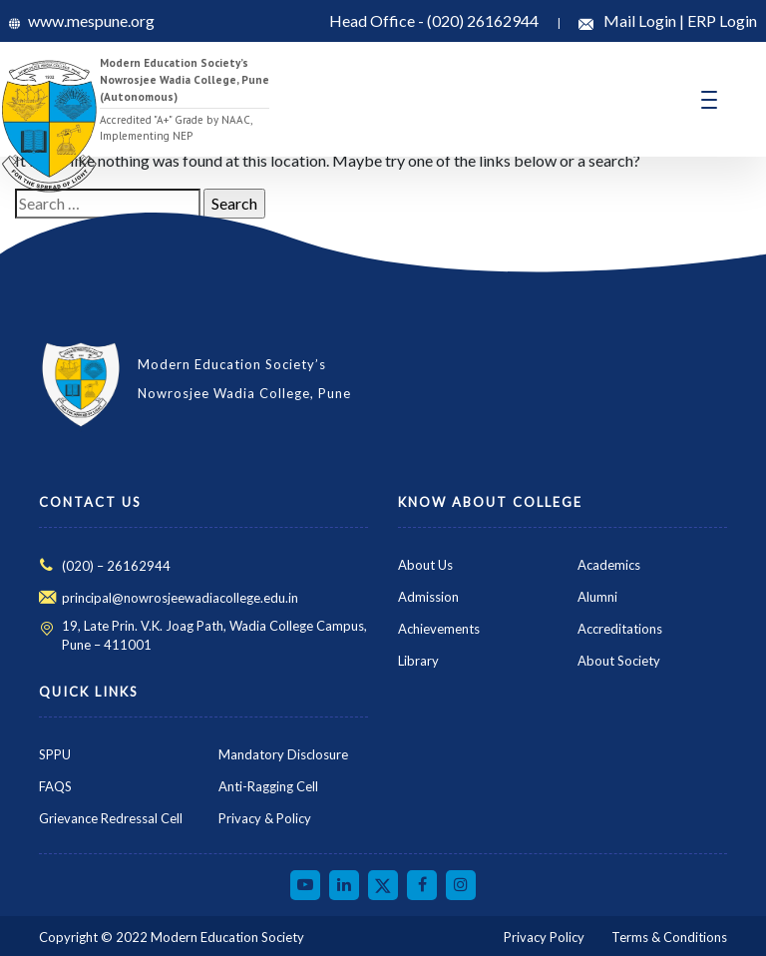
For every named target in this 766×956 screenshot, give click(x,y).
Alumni (597, 597)
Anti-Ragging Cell (268, 786)
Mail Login (641, 20)
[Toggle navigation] (709, 100)
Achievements (439, 629)
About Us (425, 565)
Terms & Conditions (669, 937)
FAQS (55, 786)
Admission (428, 597)
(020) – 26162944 (116, 566)
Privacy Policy (544, 937)
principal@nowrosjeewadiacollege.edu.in (180, 598)
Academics (608, 565)
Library (418, 661)
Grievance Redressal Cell (111, 818)
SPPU (55, 754)
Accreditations (619, 629)
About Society (618, 661)
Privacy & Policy (264, 818)
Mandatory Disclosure (283, 754)
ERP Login (722, 20)
